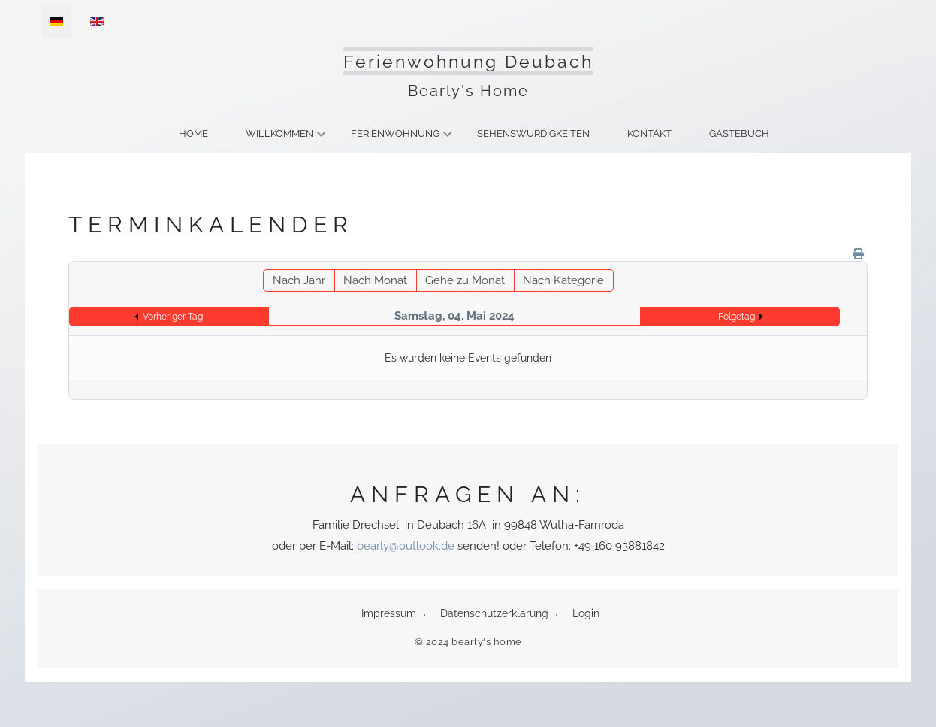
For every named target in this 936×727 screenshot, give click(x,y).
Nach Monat (375, 280)
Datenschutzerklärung (494, 613)
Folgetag (736, 316)
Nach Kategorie (563, 280)
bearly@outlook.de (405, 546)
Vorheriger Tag (173, 316)
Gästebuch (739, 133)
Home (193, 133)
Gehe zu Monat (465, 280)
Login (585, 613)
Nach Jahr (299, 280)
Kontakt (649, 133)
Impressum (388, 613)
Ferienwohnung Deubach (468, 61)
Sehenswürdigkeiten (533, 133)
